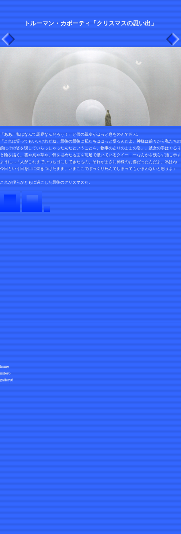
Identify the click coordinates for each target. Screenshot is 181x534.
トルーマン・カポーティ (57, 23)
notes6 (5, 373)
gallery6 (6, 380)
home (4, 366)
